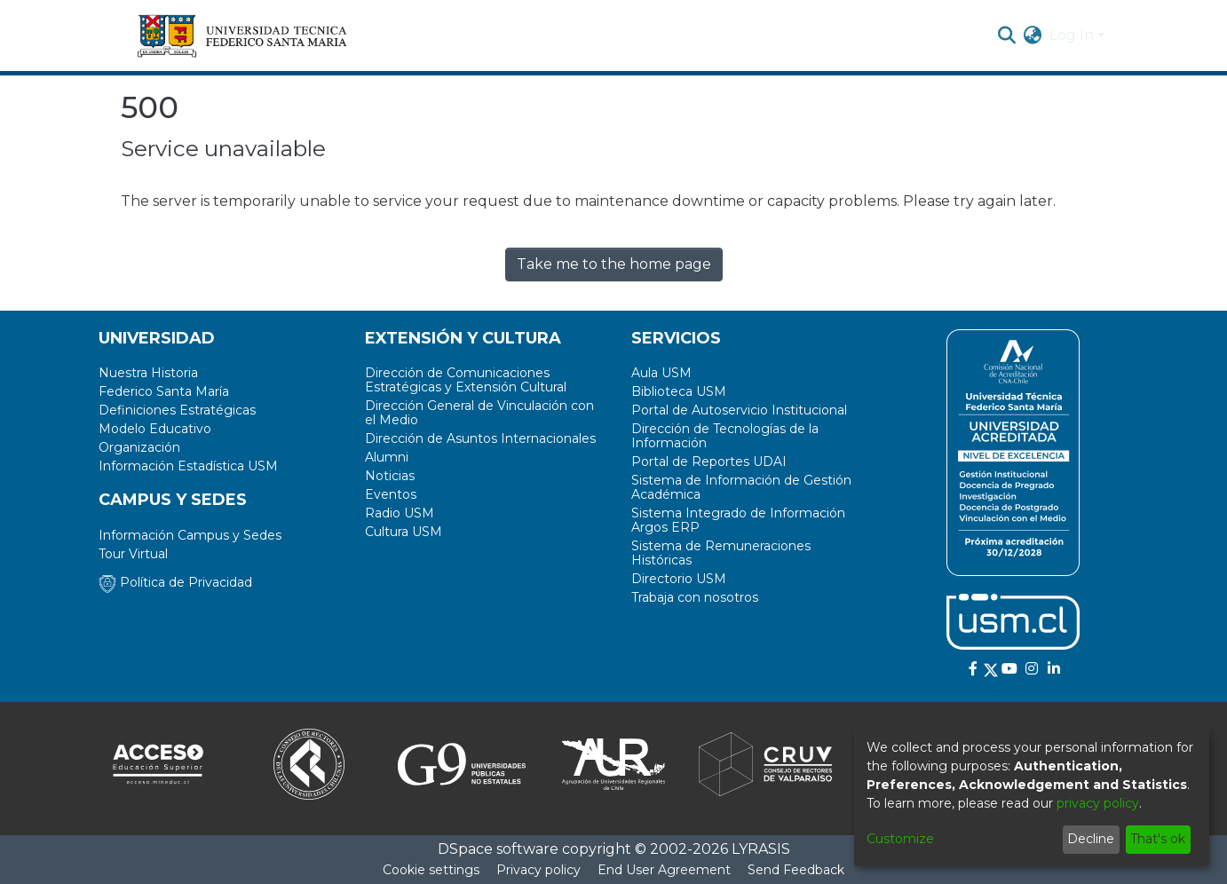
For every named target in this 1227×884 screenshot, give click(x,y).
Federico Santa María (164, 391)
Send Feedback (796, 870)
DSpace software (498, 849)
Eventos (390, 494)
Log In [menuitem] (1071, 35)
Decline (1090, 839)
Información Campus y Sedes (190, 535)
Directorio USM (678, 579)
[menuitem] (1033, 35)
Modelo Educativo (155, 429)
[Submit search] (1007, 35)
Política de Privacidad (175, 582)
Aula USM (661, 373)
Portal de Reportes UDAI (709, 462)
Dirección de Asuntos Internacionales (480, 438)
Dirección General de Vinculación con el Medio (479, 413)
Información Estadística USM (188, 466)
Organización (139, 447)
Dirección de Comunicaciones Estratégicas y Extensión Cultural (465, 380)
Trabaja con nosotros (694, 597)
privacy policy (1098, 803)
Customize (900, 839)
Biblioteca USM (678, 391)
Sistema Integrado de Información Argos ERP (738, 520)
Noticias (390, 476)
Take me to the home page (614, 264)
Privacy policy (538, 870)
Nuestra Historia (148, 373)
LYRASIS (761, 849)
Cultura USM (403, 532)
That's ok (1157, 839)
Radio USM (399, 513)
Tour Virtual (133, 554)
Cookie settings (431, 870)
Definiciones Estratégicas (177, 410)
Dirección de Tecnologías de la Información (725, 436)
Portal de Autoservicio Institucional (739, 410)
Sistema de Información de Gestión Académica (741, 487)
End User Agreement (664, 870)
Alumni (386, 457)
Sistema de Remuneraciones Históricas (721, 553)
